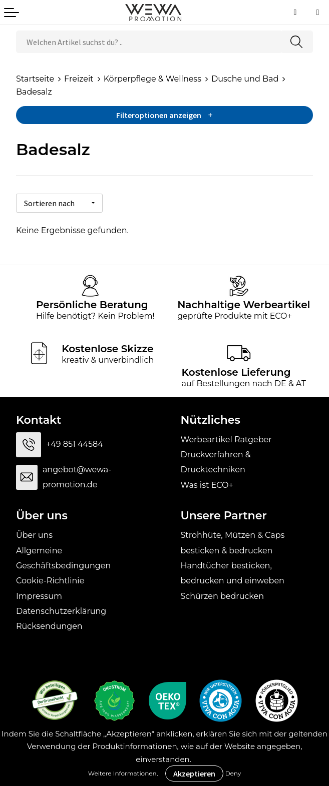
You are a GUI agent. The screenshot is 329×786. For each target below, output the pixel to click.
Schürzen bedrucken (222, 594)
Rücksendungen (49, 624)
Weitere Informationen (122, 773)
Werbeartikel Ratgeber (226, 437)
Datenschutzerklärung (61, 609)
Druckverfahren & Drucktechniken (216, 460)
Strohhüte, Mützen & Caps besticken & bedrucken (233, 540)
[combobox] (148, 42)
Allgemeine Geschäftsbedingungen (63, 556)
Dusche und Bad (244, 79)
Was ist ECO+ (207, 483)
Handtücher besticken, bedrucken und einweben (232, 571)
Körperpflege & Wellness (152, 79)
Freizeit (79, 79)
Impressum (39, 594)
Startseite (35, 79)
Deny (233, 773)
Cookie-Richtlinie (50, 579)
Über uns (34, 533)
